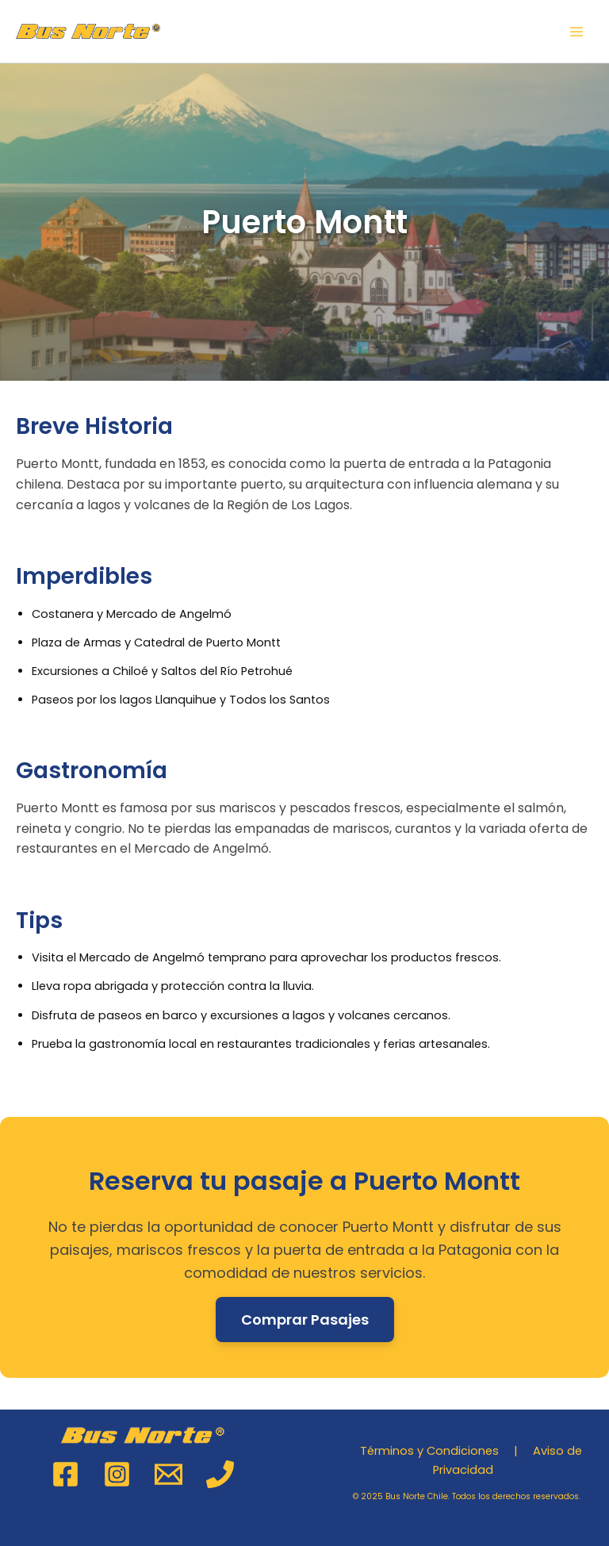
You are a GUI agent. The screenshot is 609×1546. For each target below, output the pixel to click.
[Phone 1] (220, 1474)
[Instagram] (117, 1474)
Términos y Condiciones (429, 1451)
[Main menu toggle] (576, 31)
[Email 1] (168, 1474)
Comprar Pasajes (305, 1319)
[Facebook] (65, 1474)
